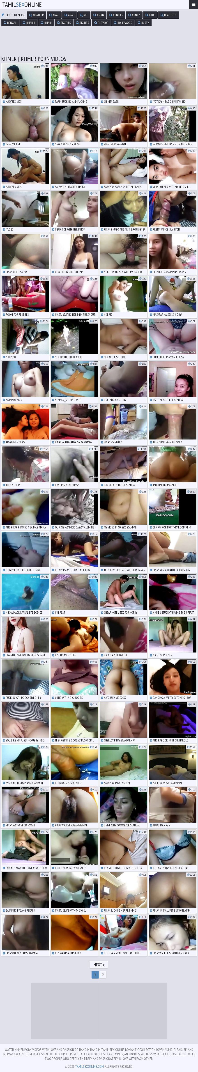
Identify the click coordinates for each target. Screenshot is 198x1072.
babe (150, 15)
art (84, 15)
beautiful (169, 15)
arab (69, 15)
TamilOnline (22, 4)
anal (54, 15)
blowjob (101, 23)
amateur (36, 15)
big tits (64, 23)
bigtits (82, 23)
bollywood (123, 23)
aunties (116, 15)
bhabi (46, 23)
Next (99, 965)
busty (143, 23)
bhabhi (29, 23)
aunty (134, 15)
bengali (10, 23)
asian (98, 15)
